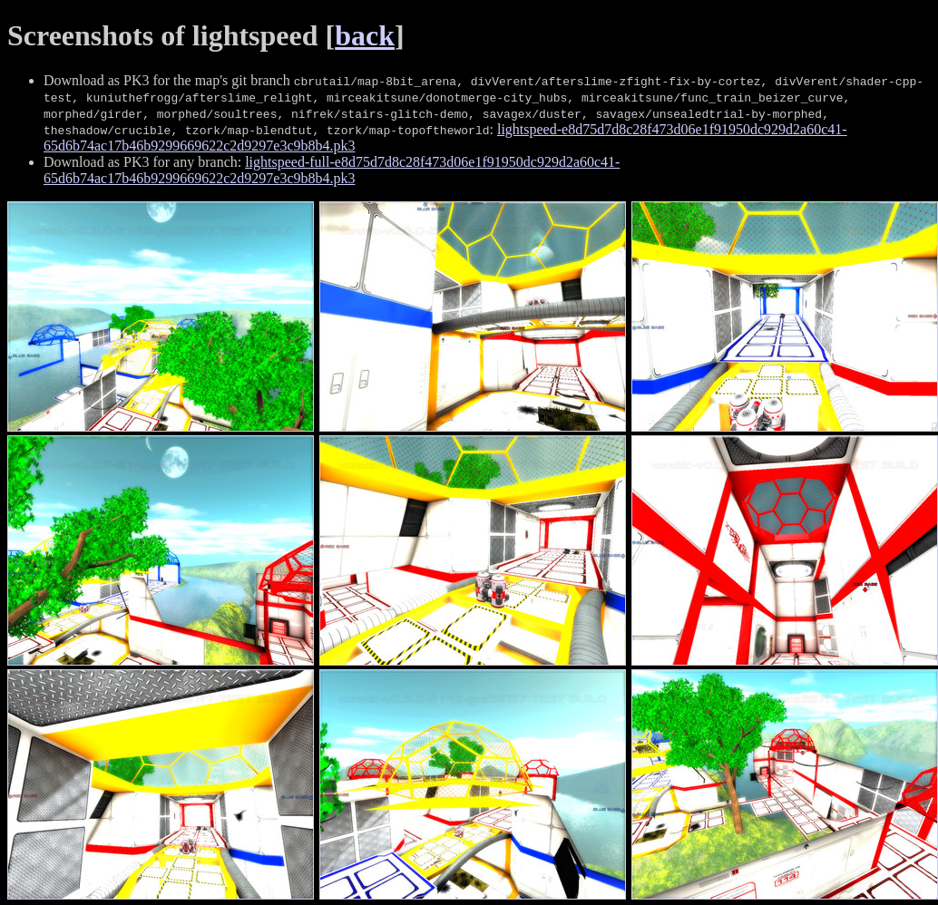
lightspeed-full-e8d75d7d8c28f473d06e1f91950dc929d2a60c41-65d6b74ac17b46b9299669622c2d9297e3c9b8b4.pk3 (332, 170)
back (365, 35)
